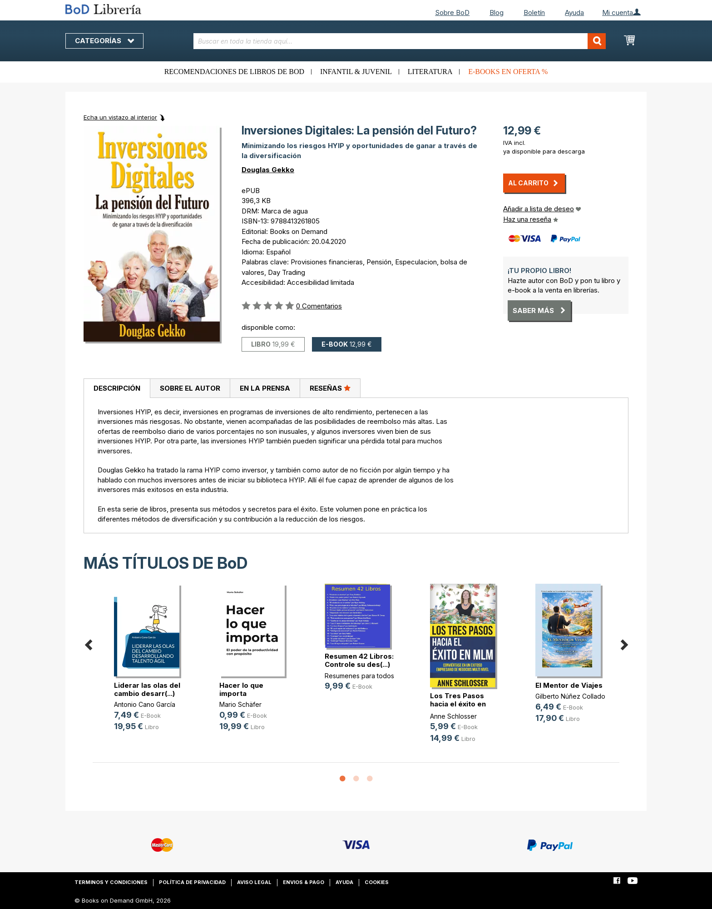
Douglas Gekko (268, 169)
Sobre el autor (190, 388)
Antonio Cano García (144, 704)
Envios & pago (303, 882)
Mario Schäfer (240, 704)
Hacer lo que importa (241, 689)
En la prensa (265, 388)
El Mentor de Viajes (569, 685)
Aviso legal (254, 882)
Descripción (117, 388)
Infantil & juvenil (356, 71)
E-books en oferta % (508, 71)
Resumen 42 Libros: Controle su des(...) (359, 660)
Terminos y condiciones (111, 882)
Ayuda (574, 12)
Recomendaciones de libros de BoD (234, 71)
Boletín (534, 12)
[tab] (117, 388)
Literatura (430, 71)
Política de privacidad (192, 882)
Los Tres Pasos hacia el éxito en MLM (458, 703)
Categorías (104, 40)
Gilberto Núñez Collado (570, 696)
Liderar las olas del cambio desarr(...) (147, 689)
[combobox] (399, 41)
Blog (497, 12)
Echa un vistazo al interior (120, 117)
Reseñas (330, 388)
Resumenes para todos (359, 676)
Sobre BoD (452, 12)
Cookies (377, 882)
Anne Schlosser (453, 716)
